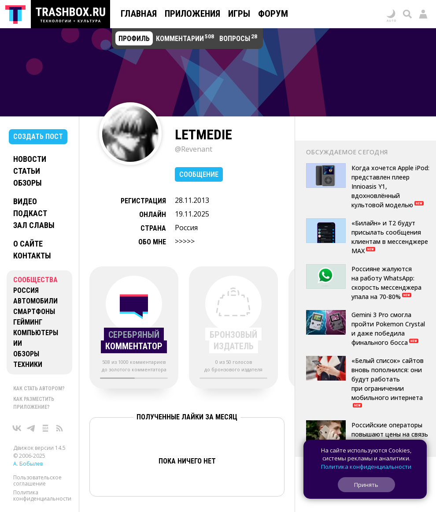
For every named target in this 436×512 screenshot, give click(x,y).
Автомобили (35, 301)
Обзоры (27, 182)
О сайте (28, 243)
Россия (26, 290)
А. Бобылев (28, 463)
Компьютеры (35, 333)
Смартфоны (34, 311)
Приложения (192, 13)
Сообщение (198, 174)
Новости (29, 159)
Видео (25, 201)
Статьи (26, 171)
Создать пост (38, 136)
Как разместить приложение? (33, 403)
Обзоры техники (27, 359)
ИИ (17, 343)
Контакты (32, 255)
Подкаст (30, 213)
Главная (139, 13)
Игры (239, 13)
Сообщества (35, 280)
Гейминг (27, 322)
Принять (366, 485)
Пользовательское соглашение (37, 480)
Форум (273, 13)
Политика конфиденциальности (42, 495)
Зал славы (34, 225)
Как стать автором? (39, 388)
